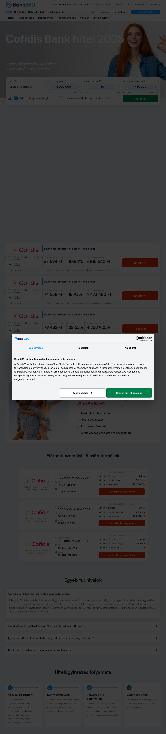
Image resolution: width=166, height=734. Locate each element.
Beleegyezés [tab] (35, 348)
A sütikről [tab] (130, 348)
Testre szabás (82, 392)
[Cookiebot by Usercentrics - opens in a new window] (138, 338)
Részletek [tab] (82, 348)
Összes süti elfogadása (129, 392)
